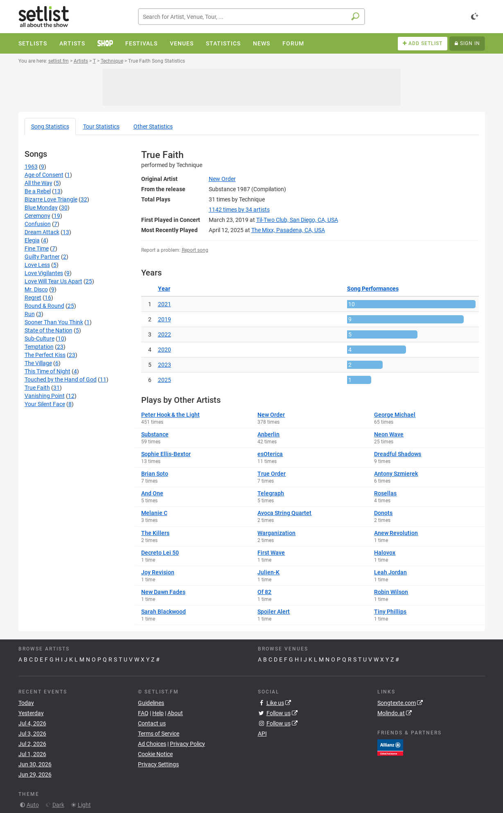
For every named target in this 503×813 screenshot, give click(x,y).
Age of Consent (44, 175)
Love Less (37, 265)
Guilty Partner (42, 256)
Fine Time (37, 248)
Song (50, 126)
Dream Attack (42, 232)
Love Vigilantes (44, 273)
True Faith (37, 387)
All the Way (38, 183)
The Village (38, 363)
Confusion (38, 224)
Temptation (39, 346)
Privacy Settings (158, 764)
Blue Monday (41, 207)
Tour (101, 126)
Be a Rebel (38, 191)
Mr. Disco (36, 289)
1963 (31, 166)
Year (164, 288)
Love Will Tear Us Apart (53, 281)
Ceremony (37, 215)
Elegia (32, 240)
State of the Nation (48, 330)
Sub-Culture (39, 338)
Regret (33, 297)
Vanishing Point (45, 396)
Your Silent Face (45, 404)
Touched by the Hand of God (61, 379)
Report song (195, 250)
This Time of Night (47, 371)
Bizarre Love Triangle (51, 199)
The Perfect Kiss (45, 355)
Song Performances (373, 288)
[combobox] (251, 16)
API (262, 733)
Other (153, 126)
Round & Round (44, 306)
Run (30, 314)
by (239, 209)
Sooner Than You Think (54, 322)
